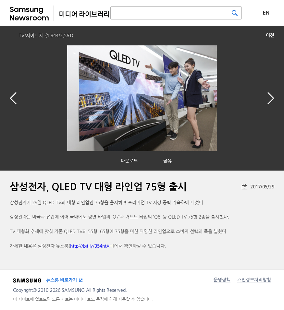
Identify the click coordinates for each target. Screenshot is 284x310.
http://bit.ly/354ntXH (91, 245)
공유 (167, 161)
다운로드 (129, 161)
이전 (270, 35)
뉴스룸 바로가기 (61, 280)
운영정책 (222, 279)
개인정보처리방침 (254, 279)
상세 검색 (250, 12)
